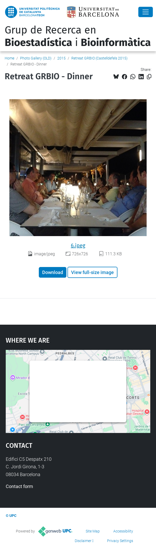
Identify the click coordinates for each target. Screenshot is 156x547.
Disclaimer (83, 541)
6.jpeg (78, 245)
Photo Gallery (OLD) (36, 58)
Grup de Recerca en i (78, 36)
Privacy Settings (120, 541)
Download (52, 272)
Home (9, 58)
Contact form (19, 486)
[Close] (145, 12)
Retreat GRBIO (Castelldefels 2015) (99, 58)
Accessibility (123, 531)
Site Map (93, 531)
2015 (61, 58)
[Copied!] (149, 77)
